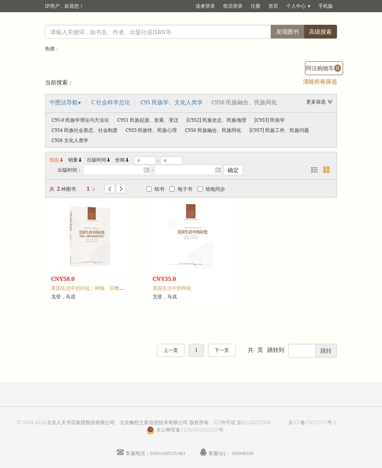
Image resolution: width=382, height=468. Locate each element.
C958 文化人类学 (70, 140)
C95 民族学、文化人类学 (171, 102)
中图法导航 (63, 102)
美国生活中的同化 (171, 288)
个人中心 (296, 5)
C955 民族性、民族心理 (151, 130)
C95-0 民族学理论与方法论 (80, 119)
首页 (273, 5)
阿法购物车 (323, 68)
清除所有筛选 (320, 81)
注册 (255, 5)
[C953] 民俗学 (269, 119)
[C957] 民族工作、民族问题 (279, 130)
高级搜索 (320, 31)
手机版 (325, 5)
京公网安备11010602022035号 (189, 429)
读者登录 (205, 5)
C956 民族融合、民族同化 (213, 130)
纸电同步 (211, 188)
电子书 (181, 188)
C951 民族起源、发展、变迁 (147, 119)
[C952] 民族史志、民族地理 (216, 119)
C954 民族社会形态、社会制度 (85, 130)
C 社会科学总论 (110, 102)
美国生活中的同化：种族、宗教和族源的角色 (99, 288)
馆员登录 (233, 5)
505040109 (242, 453)
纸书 (155, 188)
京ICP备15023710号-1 (312, 422)
